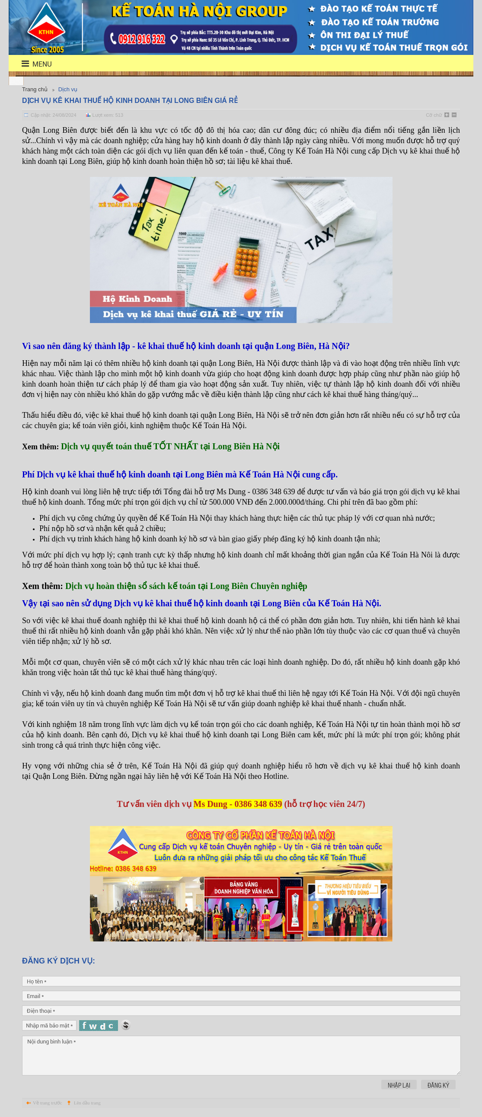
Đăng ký (438, 1085)
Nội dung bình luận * (241, 1055)
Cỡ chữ (434, 115)
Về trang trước (47, 1102)
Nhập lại (399, 1085)
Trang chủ (35, 89)
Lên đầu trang (87, 1102)
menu (31, 63)
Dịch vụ (67, 89)
